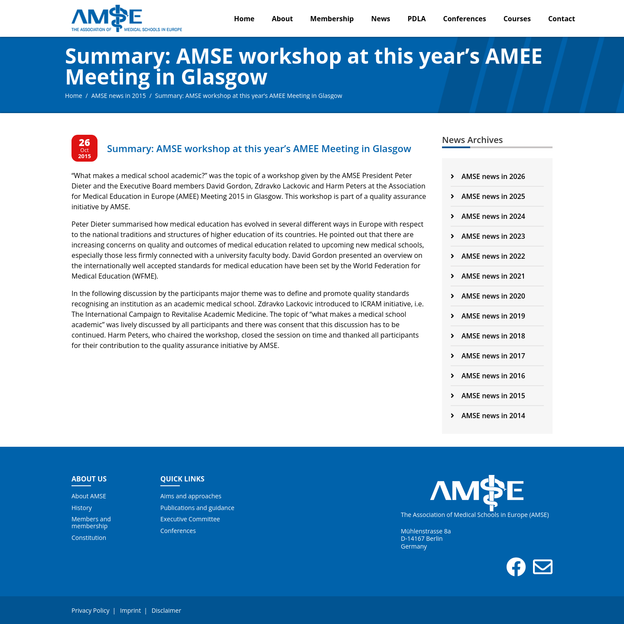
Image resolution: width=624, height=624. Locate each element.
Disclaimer (166, 610)
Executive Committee (190, 519)
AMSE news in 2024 (488, 216)
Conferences (464, 18)
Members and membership (91, 523)
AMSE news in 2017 (488, 356)
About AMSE (89, 496)
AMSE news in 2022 (488, 256)
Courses (517, 18)
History (82, 507)
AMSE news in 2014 (488, 415)
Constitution (89, 537)
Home (244, 18)
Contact (561, 18)
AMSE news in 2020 (488, 296)
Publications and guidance (197, 507)
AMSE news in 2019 (488, 316)
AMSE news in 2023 (488, 236)
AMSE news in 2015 (118, 95)
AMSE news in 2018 (488, 336)
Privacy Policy (90, 610)
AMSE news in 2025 (488, 196)
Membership (332, 18)
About (282, 18)
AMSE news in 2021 (488, 276)
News (380, 18)
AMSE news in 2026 (488, 176)
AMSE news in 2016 (488, 375)
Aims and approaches (190, 496)
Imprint (130, 610)
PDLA (417, 18)
